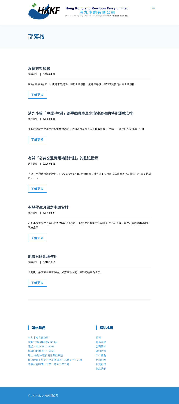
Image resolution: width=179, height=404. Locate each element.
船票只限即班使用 (42, 256)
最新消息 (101, 342)
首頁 (98, 337)
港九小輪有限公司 (48, 395)
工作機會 (101, 355)
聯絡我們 (101, 368)
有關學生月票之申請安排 (48, 207)
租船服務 (101, 359)
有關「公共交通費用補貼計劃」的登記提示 (63, 158)
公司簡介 (101, 346)
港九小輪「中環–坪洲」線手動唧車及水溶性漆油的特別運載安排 (80, 113)
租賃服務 (101, 364)
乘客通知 (33, 74)
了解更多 (37, 95)
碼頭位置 (101, 351)
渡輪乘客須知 (39, 68)
